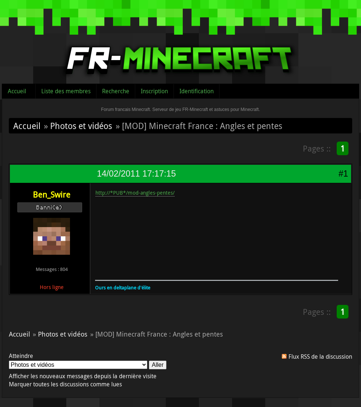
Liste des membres (66, 91)
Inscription (154, 91)
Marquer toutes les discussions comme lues (65, 384)
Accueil (17, 91)
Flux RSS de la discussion (320, 356)
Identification (196, 91)
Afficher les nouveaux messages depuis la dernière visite (83, 376)
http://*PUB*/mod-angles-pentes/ (135, 192)
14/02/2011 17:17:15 (136, 173)
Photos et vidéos (81, 126)
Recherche (115, 91)
